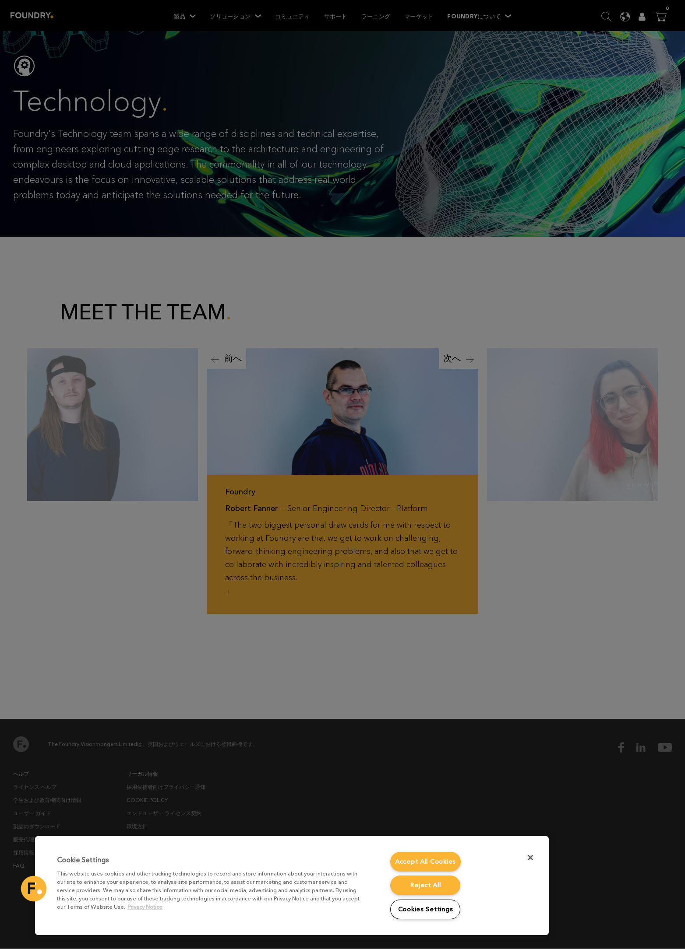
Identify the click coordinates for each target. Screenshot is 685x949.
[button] (34, 889)
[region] (292, 885)
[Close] (530, 857)
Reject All (425, 885)
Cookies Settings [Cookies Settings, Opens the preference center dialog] (425, 909)
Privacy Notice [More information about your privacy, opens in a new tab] (144, 906)
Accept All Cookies (425, 861)
